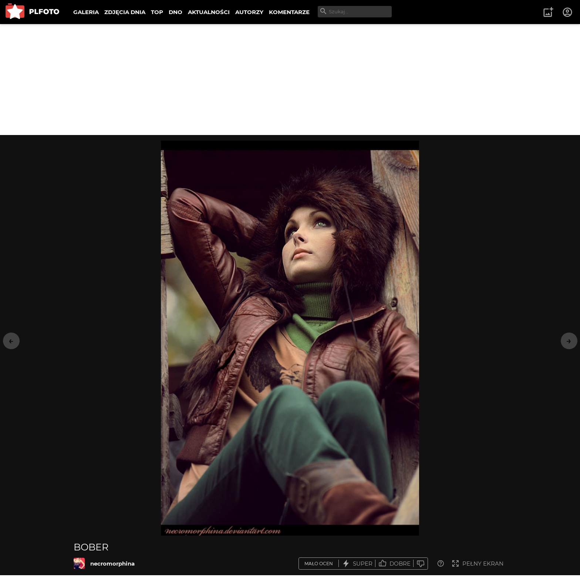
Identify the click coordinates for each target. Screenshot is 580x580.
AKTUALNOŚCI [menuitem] (209, 12)
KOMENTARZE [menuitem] (289, 12)
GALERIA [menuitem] (86, 12)
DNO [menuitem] (175, 12)
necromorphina (112, 563)
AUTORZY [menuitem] (249, 12)
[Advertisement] (290, 79)
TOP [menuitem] (157, 12)
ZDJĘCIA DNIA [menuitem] (124, 12)
